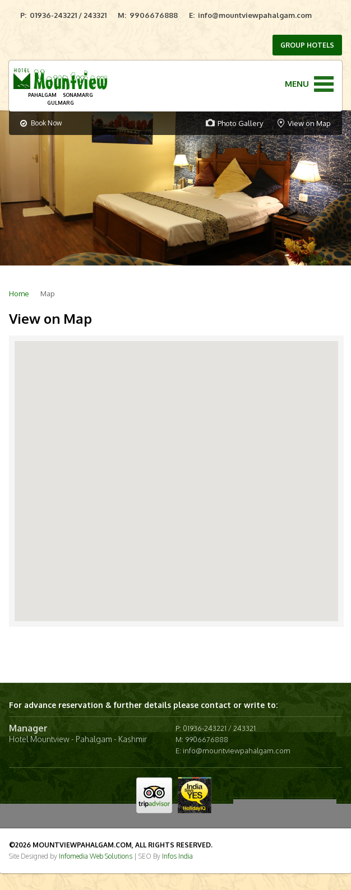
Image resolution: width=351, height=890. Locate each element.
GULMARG (60, 103)
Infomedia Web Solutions (95, 856)
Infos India (177, 856)
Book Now (41, 123)
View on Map (309, 123)
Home (19, 293)
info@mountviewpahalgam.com (255, 15)
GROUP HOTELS (307, 45)
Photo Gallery (240, 123)
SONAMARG (78, 95)
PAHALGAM (42, 95)
